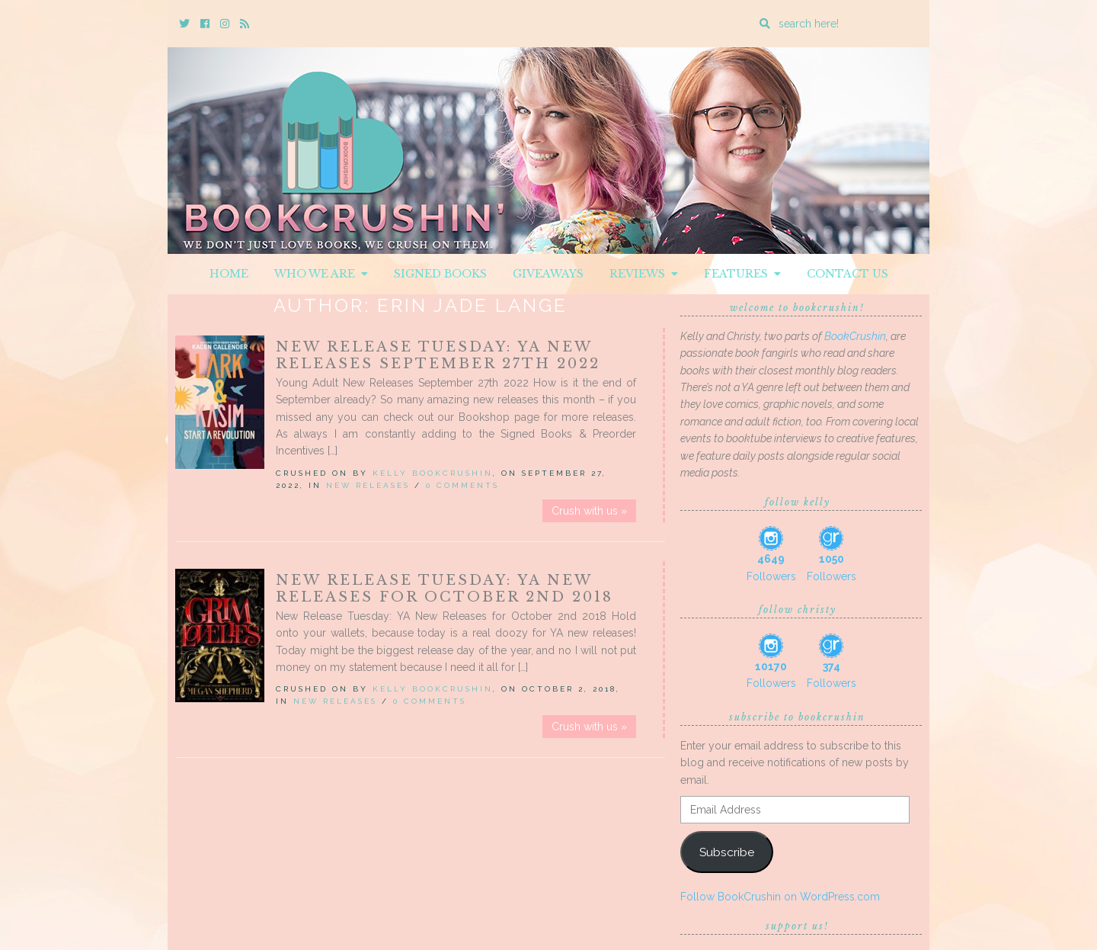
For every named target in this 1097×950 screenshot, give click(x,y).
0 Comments (462, 485)
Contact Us (847, 274)
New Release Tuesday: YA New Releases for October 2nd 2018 (444, 588)
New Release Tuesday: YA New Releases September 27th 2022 (438, 355)
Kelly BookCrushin (433, 473)
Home (228, 274)
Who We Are (321, 274)
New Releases (368, 485)
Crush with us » (589, 511)
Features (742, 274)
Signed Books (440, 274)
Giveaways (548, 274)
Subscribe (726, 852)
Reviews (643, 274)
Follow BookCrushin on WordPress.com (780, 897)
